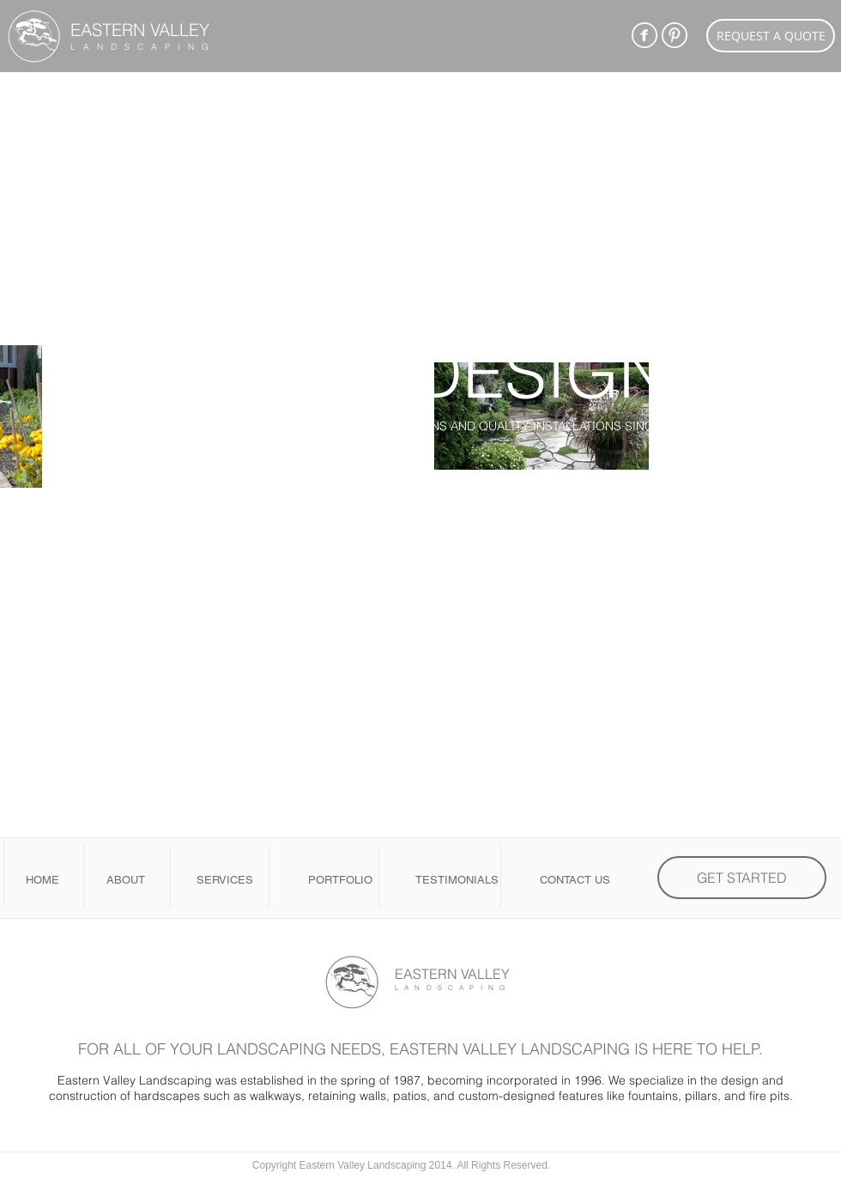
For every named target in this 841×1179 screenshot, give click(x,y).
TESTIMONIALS (457, 879)
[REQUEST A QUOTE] (770, 35)
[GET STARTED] (741, 877)
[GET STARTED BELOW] (420, 515)
